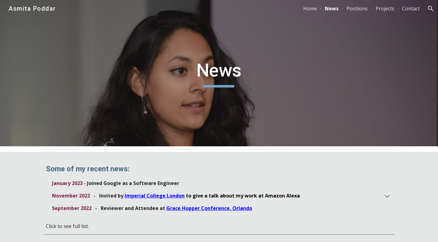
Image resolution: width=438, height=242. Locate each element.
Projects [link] (385, 8)
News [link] (332, 8)
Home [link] (310, 8)
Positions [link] (357, 8)
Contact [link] (411, 8)
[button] (430, 8)
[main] (219, 73)
